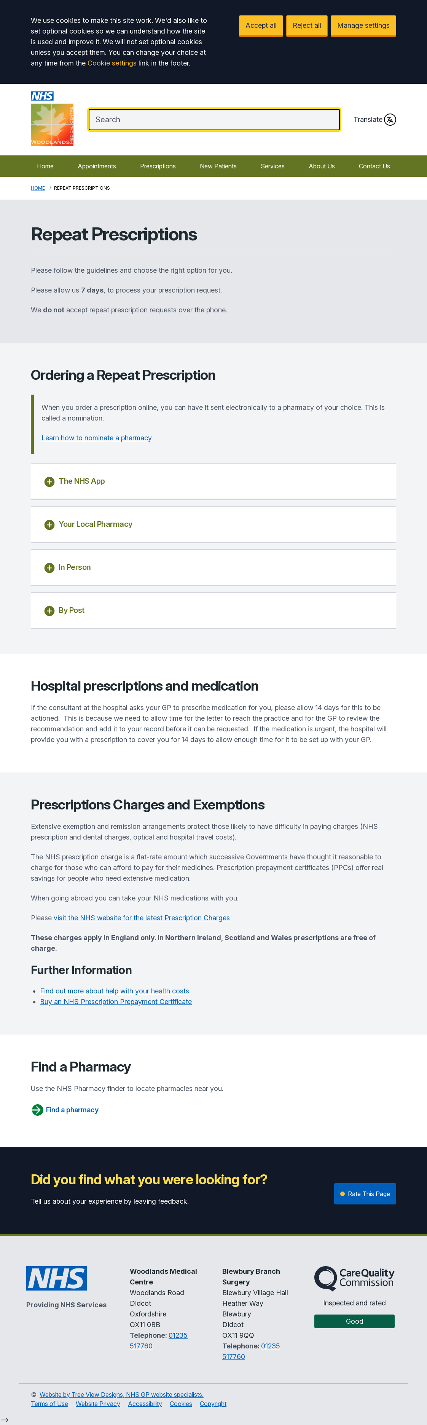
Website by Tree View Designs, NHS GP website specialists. (122, 1394)
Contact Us (374, 166)
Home (45, 166)
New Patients (218, 166)
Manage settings (363, 25)
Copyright (213, 1403)
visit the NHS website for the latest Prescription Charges (142, 918)
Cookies (181, 1403)
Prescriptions (158, 166)
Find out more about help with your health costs (114, 991)
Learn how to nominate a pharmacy (96, 438)
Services (273, 166)
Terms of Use (49, 1403)
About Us (322, 166)
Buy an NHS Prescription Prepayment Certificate (116, 1002)
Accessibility (145, 1403)
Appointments (97, 166)
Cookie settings (112, 63)
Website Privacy (98, 1403)
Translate (375, 120)
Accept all (261, 25)
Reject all (307, 25)
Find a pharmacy (65, 1110)
